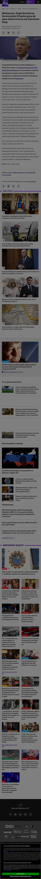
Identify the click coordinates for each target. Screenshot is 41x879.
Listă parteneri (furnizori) (7, 870)
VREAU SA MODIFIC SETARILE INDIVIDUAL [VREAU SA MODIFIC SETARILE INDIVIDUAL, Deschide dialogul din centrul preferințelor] (20, 876)
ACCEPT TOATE (20, 874)
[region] (20, 861)
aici (30, 856)
